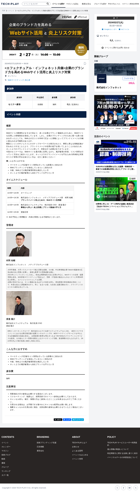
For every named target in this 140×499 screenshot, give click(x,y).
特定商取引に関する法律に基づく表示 (122, 453)
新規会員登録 (134, 4)
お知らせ (75, 447)
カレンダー (6, 447)
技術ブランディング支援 (46, 443)
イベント (11, 11)
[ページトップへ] (10, 4)
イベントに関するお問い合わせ (115, 48)
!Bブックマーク (78, 419)
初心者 (27, 80)
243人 (132, 83)
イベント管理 (77, 459)
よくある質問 (77, 451)
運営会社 (40, 451)
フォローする (128, 78)
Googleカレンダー (109, 29)
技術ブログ (6, 455)
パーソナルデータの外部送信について (122, 457)
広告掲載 (40, 447)
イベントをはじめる (80, 455)
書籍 (3, 463)
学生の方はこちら (114, 4)
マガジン (5, 451)
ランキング (6, 471)
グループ (5, 467)
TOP (3, 11)
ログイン (125, 4)
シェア (67, 419)
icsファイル (124, 29)
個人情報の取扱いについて (118, 449)
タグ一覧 (5, 475)
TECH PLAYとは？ (79, 443)
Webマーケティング (16, 80)
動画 (3, 459)
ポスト (58, 419)
